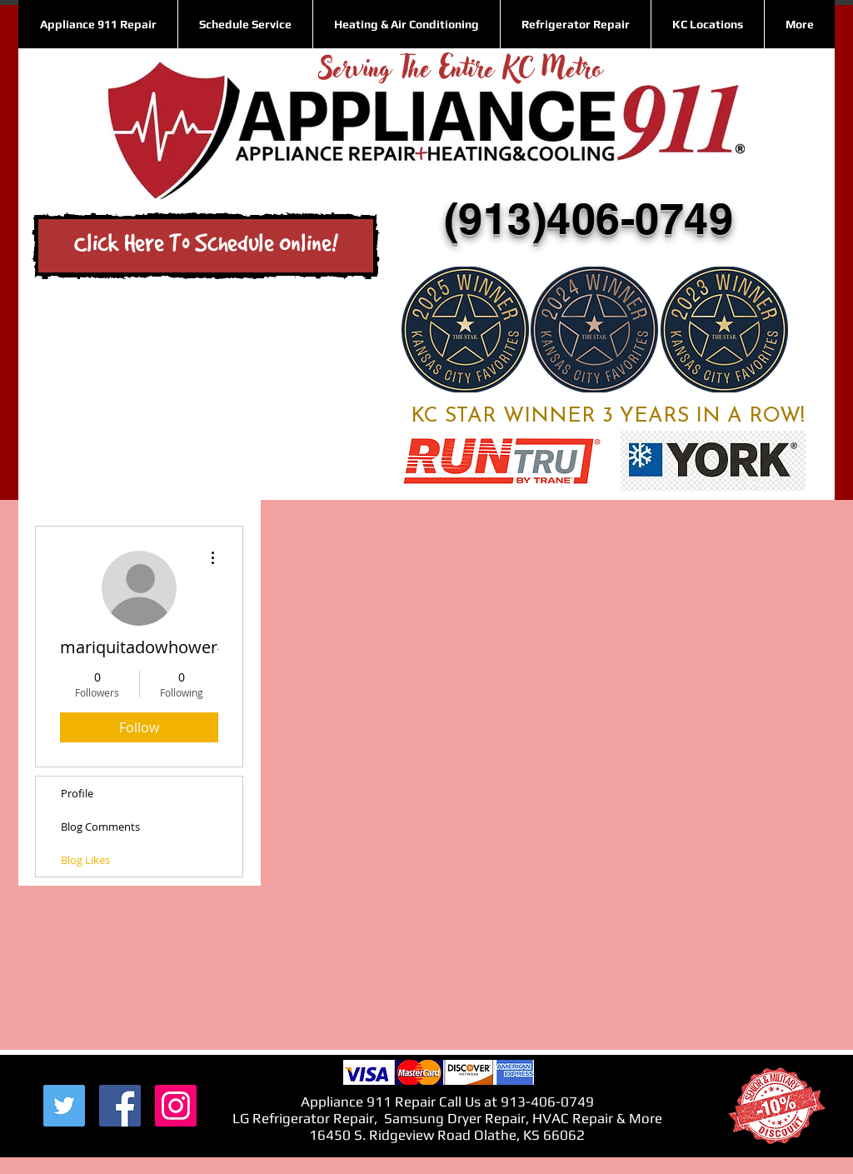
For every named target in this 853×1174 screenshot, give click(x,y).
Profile (77, 793)
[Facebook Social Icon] (120, 1106)
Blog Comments (100, 826)
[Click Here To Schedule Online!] (205, 245)
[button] (707, 24)
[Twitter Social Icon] (64, 1106)
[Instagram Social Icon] (176, 1106)
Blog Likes (85, 859)
